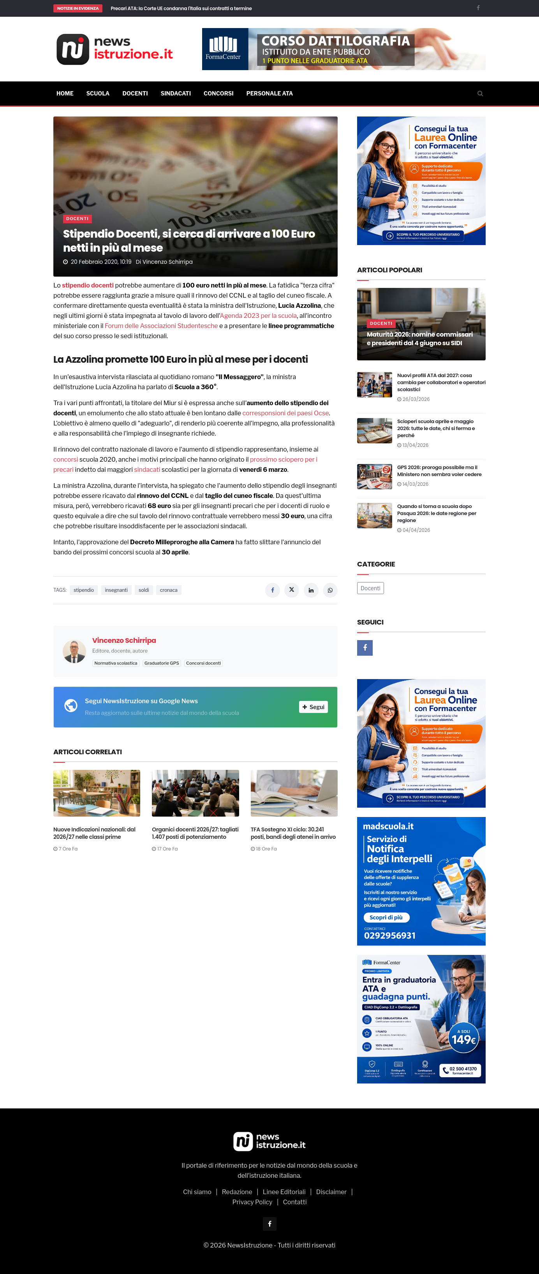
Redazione (237, 1192)
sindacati (147, 469)
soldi (144, 590)
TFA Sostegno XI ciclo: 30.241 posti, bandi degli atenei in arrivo (293, 833)
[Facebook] (478, 7)
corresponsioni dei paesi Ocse (286, 413)
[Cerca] (480, 93)
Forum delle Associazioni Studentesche (161, 326)
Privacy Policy (252, 1202)
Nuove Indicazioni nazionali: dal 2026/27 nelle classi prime (94, 833)
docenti (102, 285)
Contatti (295, 1202)
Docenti (135, 93)
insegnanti (116, 590)
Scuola (98, 93)
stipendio (76, 285)
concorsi (65, 459)
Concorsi (219, 93)
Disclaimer (331, 1192)
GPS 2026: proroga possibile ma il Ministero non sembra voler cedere (439, 471)
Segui (313, 707)
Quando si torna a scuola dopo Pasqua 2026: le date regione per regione (436, 513)
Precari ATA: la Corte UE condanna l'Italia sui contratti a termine (181, 8)
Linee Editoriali (284, 1192)
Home (65, 93)
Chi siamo (197, 1192)
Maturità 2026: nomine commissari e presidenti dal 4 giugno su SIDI (420, 339)
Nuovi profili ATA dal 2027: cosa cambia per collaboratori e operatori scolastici (441, 382)
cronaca (169, 590)
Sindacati (176, 93)
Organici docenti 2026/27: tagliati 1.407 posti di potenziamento (195, 833)
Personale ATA (270, 93)
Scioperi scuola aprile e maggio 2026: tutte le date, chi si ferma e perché (436, 428)
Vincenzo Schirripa (168, 262)
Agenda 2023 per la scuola (258, 315)
